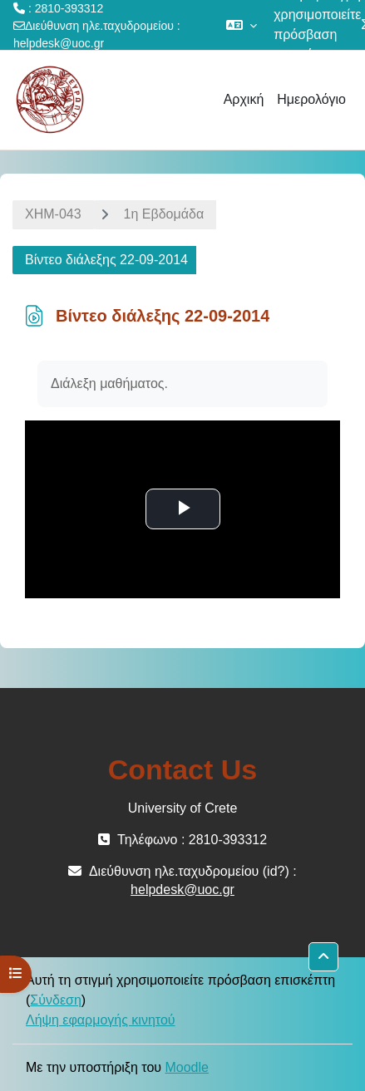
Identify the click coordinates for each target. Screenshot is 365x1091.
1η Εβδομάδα (164, 214)
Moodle (186, 1067)
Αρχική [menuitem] (244, 99)
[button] (241, 25)
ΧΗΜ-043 (53, 214)
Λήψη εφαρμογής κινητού (100, 1020)
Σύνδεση (55, 1000)
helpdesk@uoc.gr (58, 43)
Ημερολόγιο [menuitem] (311, 99)
